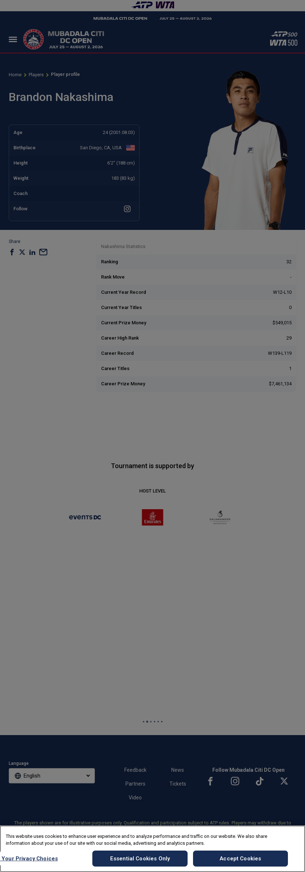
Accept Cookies (240, 858)
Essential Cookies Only (140, 858)
